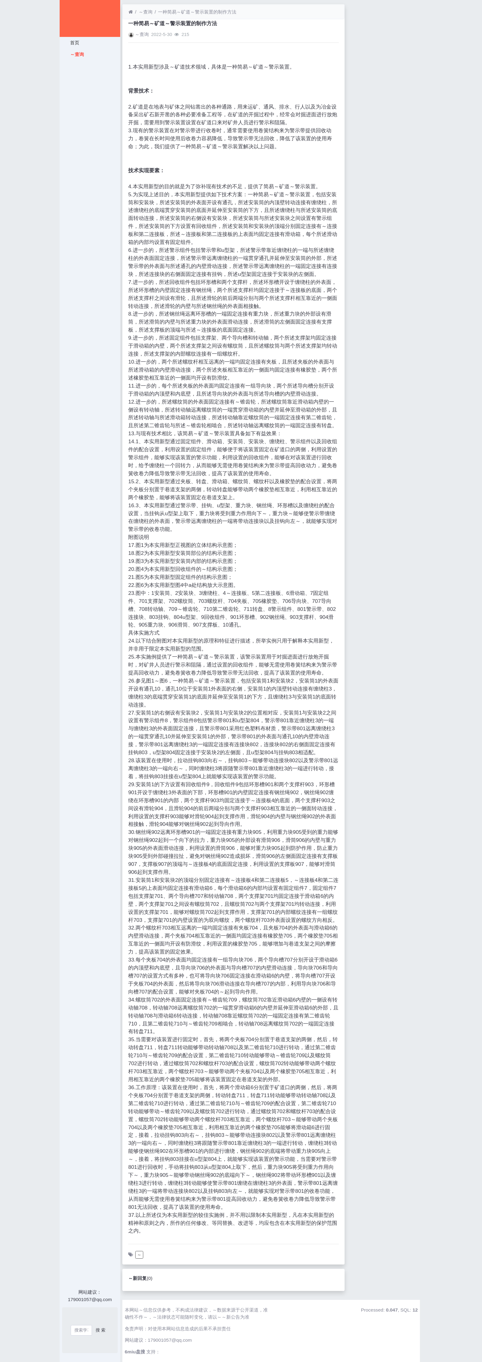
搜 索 (100, 1330)
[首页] (130, 11)
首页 (74, 42)
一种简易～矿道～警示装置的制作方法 (197, 11)
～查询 (76, 54)
